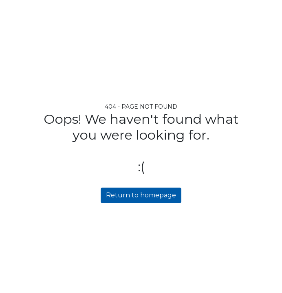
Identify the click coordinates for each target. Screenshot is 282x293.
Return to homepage (141, 195)
